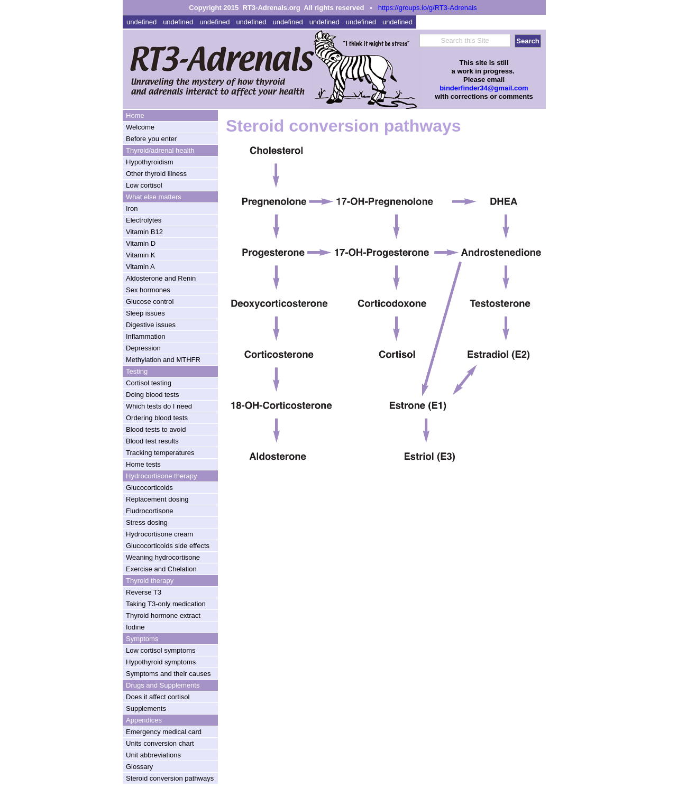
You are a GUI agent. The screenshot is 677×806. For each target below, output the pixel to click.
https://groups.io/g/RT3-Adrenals (427, 8)
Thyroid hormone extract (163, 615)
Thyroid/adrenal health (160, 150)
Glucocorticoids (149, 488)
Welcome (140, 127)
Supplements (146, 708)
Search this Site (465, 40)
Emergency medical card (164, 732)
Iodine (135, 627)
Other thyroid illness (156, 174)
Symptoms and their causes (168, 674)
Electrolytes (143, 220)
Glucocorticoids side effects (167, 546)
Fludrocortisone (149, 511)
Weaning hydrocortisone (163, 557)
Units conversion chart (160, 743)
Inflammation (145, 336)
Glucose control (149, 301)
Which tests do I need (159, 406)
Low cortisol (144, 185)
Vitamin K (140, 255)
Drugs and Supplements (162, 685)
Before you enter (151, 139)
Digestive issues (151, 325)
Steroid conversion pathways (170, 778)
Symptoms (142, 639)
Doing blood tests (152, 395)
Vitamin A (140, 267)
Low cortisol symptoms (160, 650)
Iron (132, 208)
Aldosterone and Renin (161, 278)
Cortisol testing (148, 383)
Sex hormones (148, 290)
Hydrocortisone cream (159, 534)
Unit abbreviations (153, 755)
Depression (143, 348)
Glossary (139, 767)
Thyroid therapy (149, 581)
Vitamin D (140, 243)
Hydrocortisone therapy (161, 476)
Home (135, 115)
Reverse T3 (143, 592)
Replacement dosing (157, 499)
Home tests (143, 464)
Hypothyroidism (149, 162)
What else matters (153, 197)
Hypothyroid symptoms (161, 662)
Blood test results (152, 441)
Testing (137, 371)
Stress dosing (147, 522)
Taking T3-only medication (166, 604)
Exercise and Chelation (161, 569)
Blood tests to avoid (156, 429)
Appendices (144, 720)
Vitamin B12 (144, 232)
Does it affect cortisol (157, 697)
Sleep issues (145, 313)
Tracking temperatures (160, 453)
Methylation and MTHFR (163, 360)
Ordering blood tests (157, 418)
